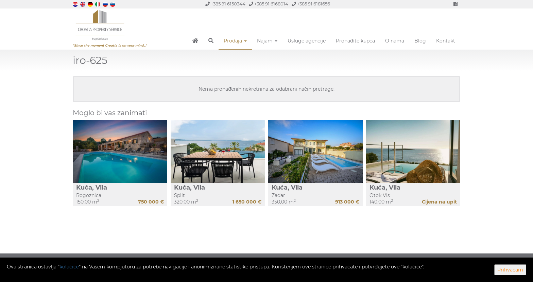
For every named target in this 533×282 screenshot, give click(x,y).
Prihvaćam (510, 270)
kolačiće (69, 267)
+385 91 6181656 (311, 4)
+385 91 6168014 (268, 4)
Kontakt (445, 41)
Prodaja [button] (235, 41)
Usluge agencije (307, 41)
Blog (420, 41)
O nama (394, 41)
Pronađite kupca (355, 41)
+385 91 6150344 (225, 4)
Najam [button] (267, 41)
